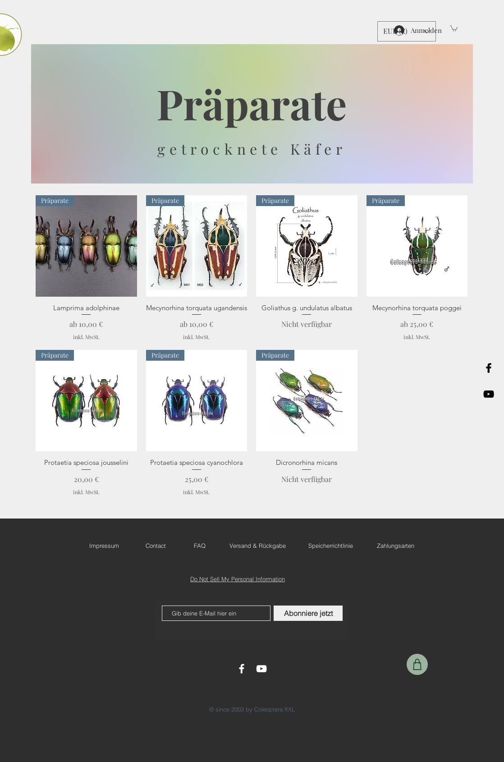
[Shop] (417, 664)
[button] (454, 28)
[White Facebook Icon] (241, 668)
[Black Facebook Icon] (488, 368)
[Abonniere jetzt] (308, 613)
